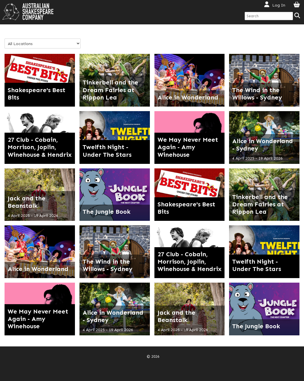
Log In (278, 5)
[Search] (297, 16)
